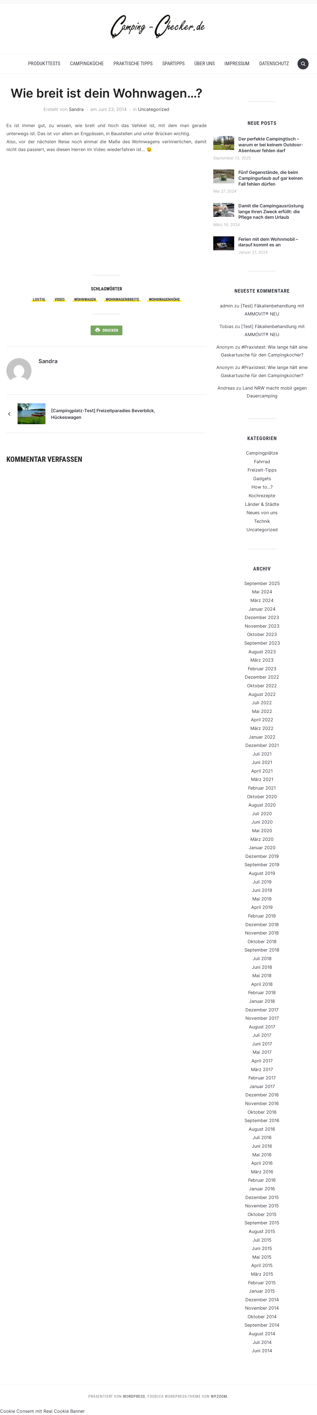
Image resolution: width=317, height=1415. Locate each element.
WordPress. (134, 1396)
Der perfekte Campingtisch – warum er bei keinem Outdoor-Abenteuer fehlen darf (270, 144)
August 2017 (262, 1027)
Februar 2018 (262, 992)
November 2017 (262, 1018)
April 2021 (262, 771)
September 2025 (262, 583)
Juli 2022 (262, 702)
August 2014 (262, 1333)
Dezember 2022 (262, 677)
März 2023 (262, 660)
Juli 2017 (262, 1035)
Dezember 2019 (262, 856)
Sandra (76, 109)
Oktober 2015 (262, 1214)
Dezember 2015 (262, 1197)
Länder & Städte (262, 504)
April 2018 (262, 984)
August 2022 (262, 694)
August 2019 (262, 873)
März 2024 (262, 600)
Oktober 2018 (262, 941)
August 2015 (262, 1231)
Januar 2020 (262, 847)
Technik (262, 521)
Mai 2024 (262, 591)
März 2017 (262, 1069)
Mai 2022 (262, 711)
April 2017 (262, 1061)
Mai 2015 (262, 1257)
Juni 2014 (262, 1350)
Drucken (110, 330)
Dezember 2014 (262, 1299)
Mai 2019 (262, 899)
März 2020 (262, 839)
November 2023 (262, 626)
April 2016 (262, 1163)
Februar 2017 (262, 1078)
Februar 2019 (262, 916)
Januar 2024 (262, 609)
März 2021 (262, 779)
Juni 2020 (262, 822)
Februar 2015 (262, 1282)
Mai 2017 (262, 1052)
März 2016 (262, 1171)
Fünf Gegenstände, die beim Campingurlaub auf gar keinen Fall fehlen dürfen (270, 178)
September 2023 (262, 643)
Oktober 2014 (262, 1316)
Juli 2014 (262, 1342)
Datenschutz (274, 63)
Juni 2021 (262, 762)
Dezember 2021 (262, 745)
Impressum (237, 63)
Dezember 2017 (262, 1010)
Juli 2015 (262, 1240)
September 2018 (262, 950)
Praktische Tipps (133, 63)
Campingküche (87, 63)
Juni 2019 (262, 890)
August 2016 (262, 1129)
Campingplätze (262, 453)
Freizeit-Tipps (262, 470)
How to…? (262, 487)
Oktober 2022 (262, 685)
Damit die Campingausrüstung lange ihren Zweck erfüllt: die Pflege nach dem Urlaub (271, 211)
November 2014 (262, 1308)
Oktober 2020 (262, 796)
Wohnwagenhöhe (164, 299)
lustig (39, 299)
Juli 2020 (262, 813)
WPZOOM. (220, 1396)
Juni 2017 (262, 1044)
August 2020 (262, 805)
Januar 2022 (262, 737)
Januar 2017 (262, 1086)
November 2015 (262, 1205)
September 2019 (262, 864)
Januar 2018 (262, 1001)
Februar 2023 (262, 668)
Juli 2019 (262, 882)
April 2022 (262, 719)
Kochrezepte (262, 495)
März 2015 (262, 1274)
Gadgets (262, 478)
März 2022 (262, 728)
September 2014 (262, 1325)
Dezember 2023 (262, 617)
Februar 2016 (262, 1180)
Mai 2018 (262, 975)
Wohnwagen (85, 299)
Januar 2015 (262, 1291)
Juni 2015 (262, 1248)
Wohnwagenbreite (122, 299)
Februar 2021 (262, 788)
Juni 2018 (262, 967)
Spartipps (173, 63)
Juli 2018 (262, 958)
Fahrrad (262, 461)
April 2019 (262, 907)
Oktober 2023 (262, 634)
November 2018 (262, 933)
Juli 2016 (262, 1137)
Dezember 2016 (262, 1095)
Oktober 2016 (262, 1112)
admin (226, 306)
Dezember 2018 (262, 924)
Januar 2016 (262, 1188)
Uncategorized (153, 109)
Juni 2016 (262, 1146)
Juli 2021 (262, 754)
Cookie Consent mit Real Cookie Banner (42, 1411)
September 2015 (262, 1222)
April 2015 (262, 1265)
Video (59, 299)
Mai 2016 (262, 1154)
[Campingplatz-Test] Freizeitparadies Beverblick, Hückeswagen (103, 413)
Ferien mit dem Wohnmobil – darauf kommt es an (268, 242)
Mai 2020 (262, 830)
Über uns (204, 63)
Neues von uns (261, 512)
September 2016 (262, 1120)
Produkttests (44, 63)
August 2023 (262, 651)
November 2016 (262, 1103)
